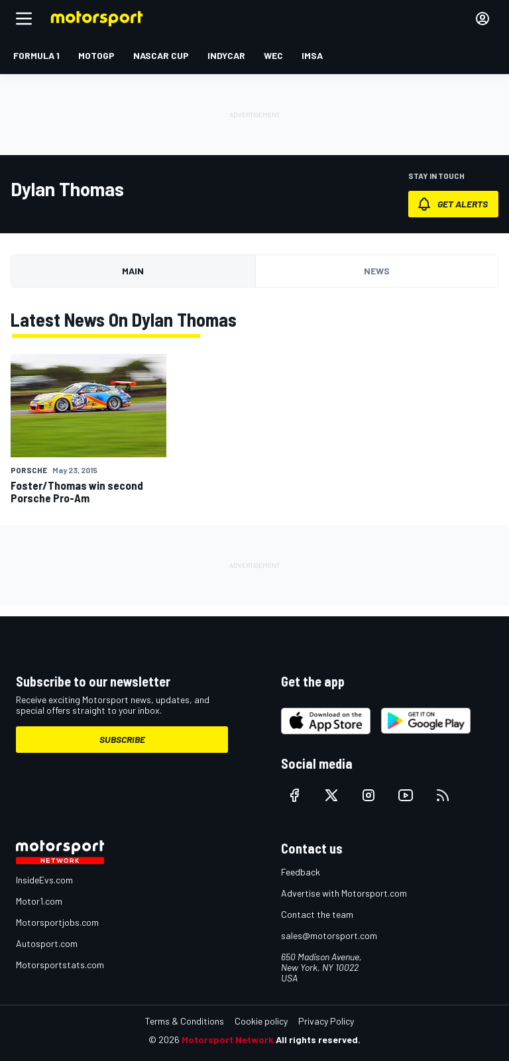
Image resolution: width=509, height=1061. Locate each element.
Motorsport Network (228, 1039)
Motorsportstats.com (60, 964)
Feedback (300, 871)
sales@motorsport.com (329, 935)
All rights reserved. (318, 1039)
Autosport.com (47, 943)
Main (133, 270)
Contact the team (317, 914)
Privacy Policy (326, 1021)
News (377, 270)
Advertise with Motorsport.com (344, 893)
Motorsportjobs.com (57, 922)
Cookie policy (261, 1021)
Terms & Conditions (184, 1021)
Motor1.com (39, 901)
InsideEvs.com (44, 879)
